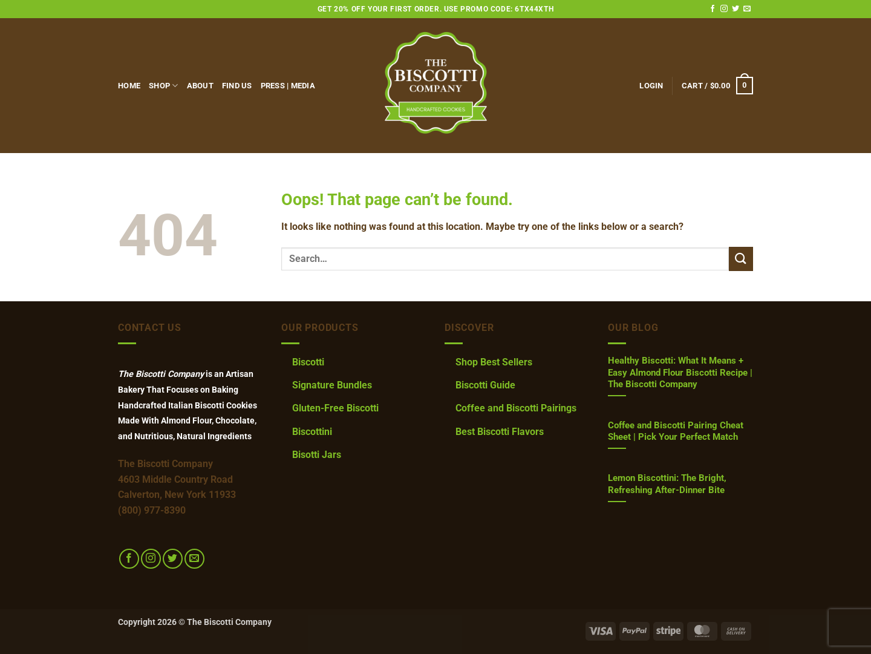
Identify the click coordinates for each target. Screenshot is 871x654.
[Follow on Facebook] (712, 9)
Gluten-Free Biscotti (335, 408)
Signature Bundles (332, 385)
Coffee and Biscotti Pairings (515, 408)
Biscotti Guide (485, 385)
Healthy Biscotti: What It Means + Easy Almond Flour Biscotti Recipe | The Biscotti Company (680, 372)
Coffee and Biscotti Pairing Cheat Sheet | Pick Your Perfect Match (675, 431)
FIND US (237, 85)
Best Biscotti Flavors (499, 431)
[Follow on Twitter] (735, 9)
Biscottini (312, 431)
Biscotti (308, 362)
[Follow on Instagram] (724, 9)
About (200, 85)
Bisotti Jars (316, 454)
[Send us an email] (747, 9)
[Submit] (741, 258)
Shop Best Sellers (493, 362)
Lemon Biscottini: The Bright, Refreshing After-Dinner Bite (667, 484)
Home (129, 85)
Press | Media (288, 85)
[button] (651, 86)
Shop (163, 85)
